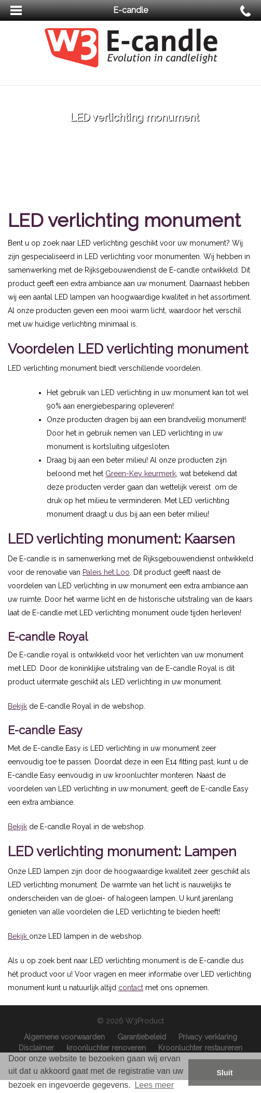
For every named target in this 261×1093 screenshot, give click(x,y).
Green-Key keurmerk (140, 473)
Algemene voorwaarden (64, 1037)
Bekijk (17, 706)
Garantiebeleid (141, 1037)
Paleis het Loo (106, 572)
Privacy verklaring (207, 1037)
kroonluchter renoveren (106, 1048)
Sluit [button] (224, 1073)
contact (130, 987)
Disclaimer (36, 1048)
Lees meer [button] (154, 1085)
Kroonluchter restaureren (200, 1048)
